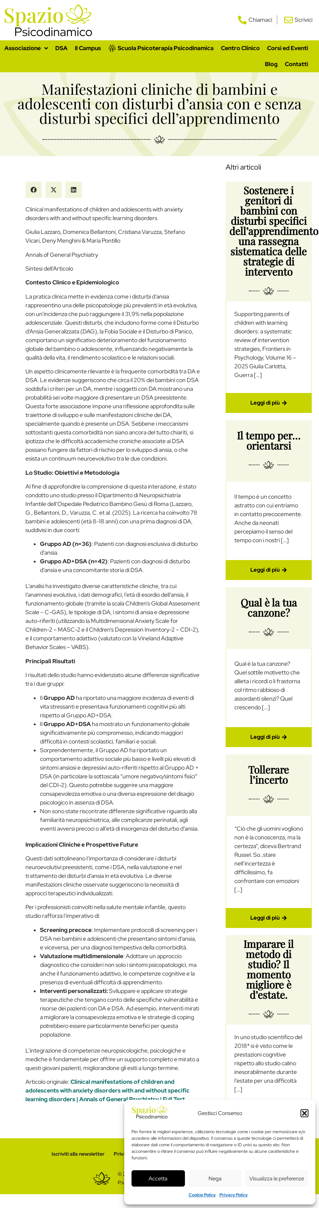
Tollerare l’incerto (268, 774)
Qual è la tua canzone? (269, 607)
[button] (304, 1113)
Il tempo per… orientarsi (268, 440)
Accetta (158, 1178)
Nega (215, 1178)
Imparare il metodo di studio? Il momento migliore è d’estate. (268, 969)
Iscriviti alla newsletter (77, 1154)
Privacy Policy (233, 1195)
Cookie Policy (202, 1195)
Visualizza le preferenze (276, 1178)
